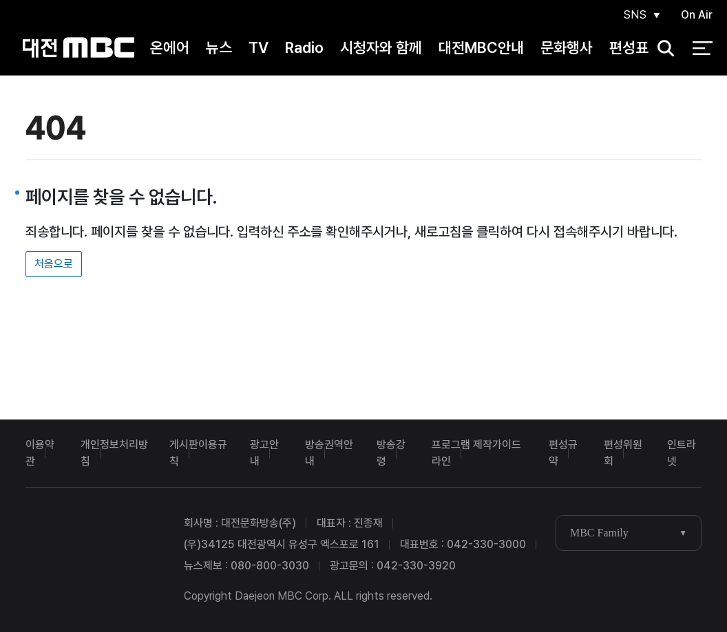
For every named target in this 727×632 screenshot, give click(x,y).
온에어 (169, 47)
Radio (304, 47)
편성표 (629, 47)
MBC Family (599, 532)
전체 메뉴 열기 (703, 48)
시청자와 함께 (381, 47)
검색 (661, 48)
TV (258, 47)
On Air (697, 14)
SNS (634, 14)
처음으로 (53, 263)
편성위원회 (623, 453)
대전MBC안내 (481, 47)
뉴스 (219, 47)
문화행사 (566, 47)
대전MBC (78, 48)
